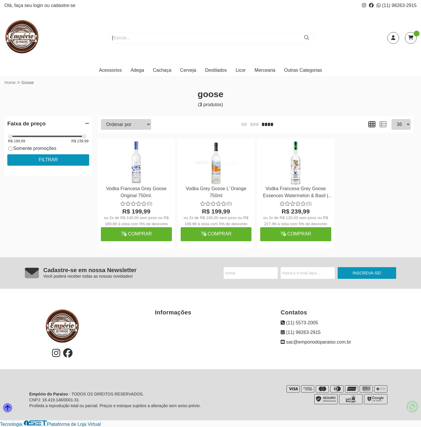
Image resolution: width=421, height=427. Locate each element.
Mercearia (265, 70)
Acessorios (110, 70)
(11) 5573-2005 (299, 322)
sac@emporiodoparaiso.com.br (316, 342)
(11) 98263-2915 (397, 5)
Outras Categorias (303, 70)
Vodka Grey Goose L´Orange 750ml (216, 192)
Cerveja (188, 70)
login (38, 5)
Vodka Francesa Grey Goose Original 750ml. (136, 192)
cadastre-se (63, 5)
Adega (137, 70)
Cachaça (162, 70)
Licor (241, 70)
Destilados (216, 70)
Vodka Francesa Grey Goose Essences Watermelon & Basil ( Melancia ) (295, 193)
